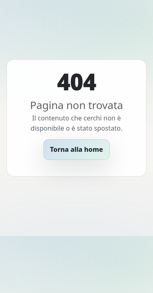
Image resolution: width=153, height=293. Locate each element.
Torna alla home (76, 149)
